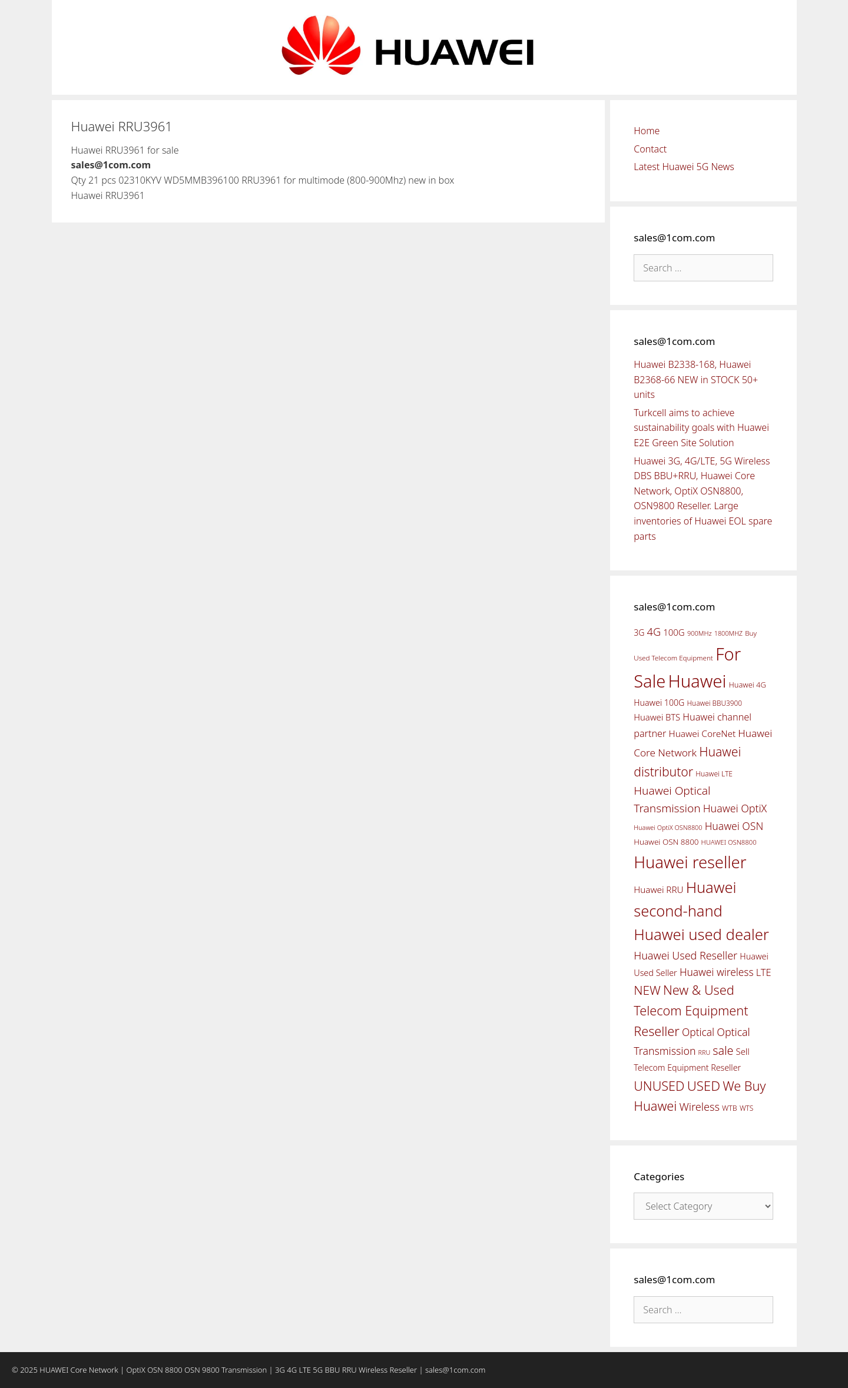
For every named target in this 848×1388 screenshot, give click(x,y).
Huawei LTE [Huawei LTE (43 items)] (714, 774)
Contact (650, 148)
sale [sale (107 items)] (723, 1050)
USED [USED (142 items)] (703, 1086)
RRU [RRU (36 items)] (704, 1052)
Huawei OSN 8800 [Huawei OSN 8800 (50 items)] (666, 841)
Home (647, 130)
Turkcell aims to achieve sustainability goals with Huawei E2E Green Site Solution (701, 427)
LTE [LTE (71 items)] (763, 972)
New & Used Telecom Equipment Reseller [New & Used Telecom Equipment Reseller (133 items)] (691, 1010)
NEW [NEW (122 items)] (647, 990)
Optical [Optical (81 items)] (698, 1032)
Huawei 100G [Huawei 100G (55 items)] (659, 702)
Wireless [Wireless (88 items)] (699, 1107)
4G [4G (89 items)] (654, 632)
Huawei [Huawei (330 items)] (697, 681)
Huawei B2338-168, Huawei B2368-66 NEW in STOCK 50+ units (696, 379)
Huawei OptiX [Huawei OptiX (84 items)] (735, 808)
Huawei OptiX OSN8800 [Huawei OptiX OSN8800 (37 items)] (668, 827)
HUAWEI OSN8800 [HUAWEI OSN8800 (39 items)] (729, 842)
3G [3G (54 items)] (639, 632)
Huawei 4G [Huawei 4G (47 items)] (747, 684)
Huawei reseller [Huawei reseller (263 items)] (690, 862)
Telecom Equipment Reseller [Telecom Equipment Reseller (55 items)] (687, 1067)
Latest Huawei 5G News (684, 166)
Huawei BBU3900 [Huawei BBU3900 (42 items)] (714, 703)
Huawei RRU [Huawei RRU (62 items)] (658, 889)
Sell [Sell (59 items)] (743, 1051)
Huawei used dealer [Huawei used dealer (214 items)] (701, 934)
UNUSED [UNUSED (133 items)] (659, 1085)
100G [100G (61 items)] (673, 632)
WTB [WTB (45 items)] (729, 1108)
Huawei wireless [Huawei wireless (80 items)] (717, 972)
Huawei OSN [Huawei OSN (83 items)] (734, 826)
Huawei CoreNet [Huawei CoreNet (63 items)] (702, 734)
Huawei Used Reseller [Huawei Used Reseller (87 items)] (685, 955)
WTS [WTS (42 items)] (746, 1108)
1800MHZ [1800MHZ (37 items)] (728, 633)
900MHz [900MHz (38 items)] (699, 633)
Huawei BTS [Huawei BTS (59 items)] (657, 717)
